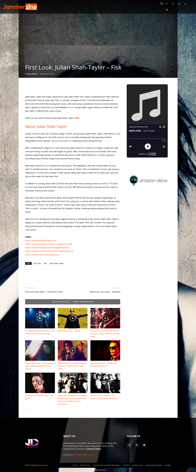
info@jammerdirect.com (84, 454)
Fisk (45, 263)
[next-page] (31, 409)
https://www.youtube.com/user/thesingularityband (49, 251)
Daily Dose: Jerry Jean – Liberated (105, 292)
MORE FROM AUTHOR (83, 302)
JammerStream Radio (154, 465)
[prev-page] (27, 409)
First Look (37, 263)
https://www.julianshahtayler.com (40, 240)
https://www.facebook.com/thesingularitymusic (47, 247)
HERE (76, 118)
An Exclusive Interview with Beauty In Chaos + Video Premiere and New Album (105, 333)
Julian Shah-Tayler (57, 263)
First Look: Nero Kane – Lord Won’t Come (44, 292)
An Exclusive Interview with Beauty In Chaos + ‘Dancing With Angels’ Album (72, 366)
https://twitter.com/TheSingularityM (42, 254)
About (75, 465)
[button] (161, 3)
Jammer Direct (137, 465)
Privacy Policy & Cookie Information (106, 465)
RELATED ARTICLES (61, 302)
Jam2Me (168, 465)
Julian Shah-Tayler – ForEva (69, 330)
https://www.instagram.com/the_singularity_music (48, 244)
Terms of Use (85, 465)
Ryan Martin (33, 74)
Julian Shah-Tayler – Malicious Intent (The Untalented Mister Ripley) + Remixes (40, 366)
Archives (126, 465)
